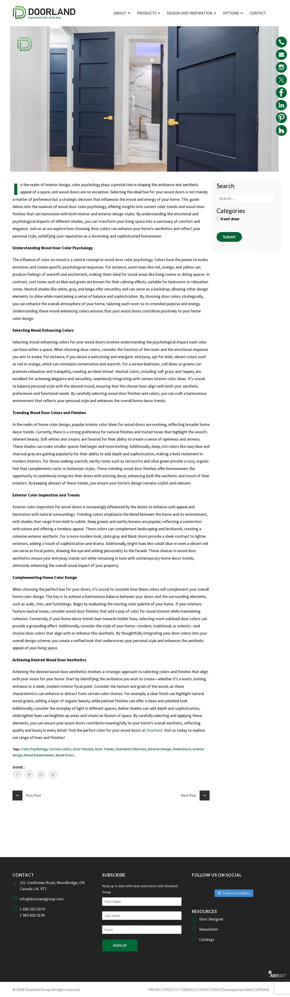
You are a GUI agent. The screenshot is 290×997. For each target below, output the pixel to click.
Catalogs (206, 939)
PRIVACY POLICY (162, 989)
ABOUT (120, 13)
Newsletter (208, 929)
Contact (257, 13)
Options (231, 13)
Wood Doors (65, 755)
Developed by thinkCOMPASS (245, 989)
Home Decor (182, 749)
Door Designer (211, 919)
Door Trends (104, 749)
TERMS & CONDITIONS (199, 989)
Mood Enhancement (39, 755)
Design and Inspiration (189, 13)
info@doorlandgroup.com (42, 898)
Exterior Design (159, 749)
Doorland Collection (131, 749)
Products (146, 13)
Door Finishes (83, 749)
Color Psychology (34, 749)
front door (228, 218)
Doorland (154, 730)
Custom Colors (60, 749)
